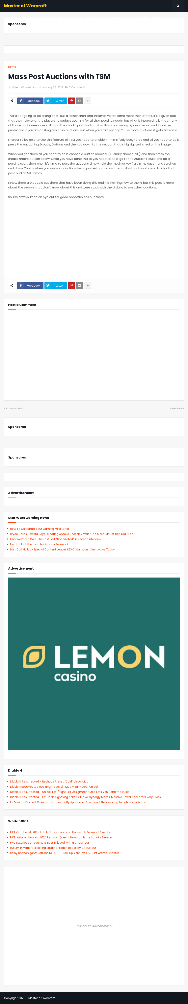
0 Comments (77, 87)
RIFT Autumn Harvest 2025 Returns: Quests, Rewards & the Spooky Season (61, 837)
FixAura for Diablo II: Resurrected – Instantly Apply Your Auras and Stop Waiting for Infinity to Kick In (78, 802)
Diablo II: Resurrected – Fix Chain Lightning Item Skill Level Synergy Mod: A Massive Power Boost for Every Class (85, 797)
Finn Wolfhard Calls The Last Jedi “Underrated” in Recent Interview (55, 539)
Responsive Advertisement (94, 926)
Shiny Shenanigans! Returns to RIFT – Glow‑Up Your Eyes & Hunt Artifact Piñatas (65, 853)
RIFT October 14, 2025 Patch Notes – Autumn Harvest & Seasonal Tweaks (60, 832)
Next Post (176, 408)
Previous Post (14, 408)
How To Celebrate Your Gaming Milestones (39, 529)
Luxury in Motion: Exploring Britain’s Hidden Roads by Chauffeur (53, 848)
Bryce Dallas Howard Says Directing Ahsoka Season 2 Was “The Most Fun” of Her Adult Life (71, 534)
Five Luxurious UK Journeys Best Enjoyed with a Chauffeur (49, 843)
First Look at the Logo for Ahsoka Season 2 (39, 544)
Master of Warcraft (25, 6)
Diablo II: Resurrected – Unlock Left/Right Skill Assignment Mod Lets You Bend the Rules (69, 792)
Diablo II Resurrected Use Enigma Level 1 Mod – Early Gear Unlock (54, 787)
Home (12, 67)
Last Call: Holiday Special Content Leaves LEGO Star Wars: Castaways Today (62, 549)
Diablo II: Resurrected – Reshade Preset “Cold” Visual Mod (49, 781)
